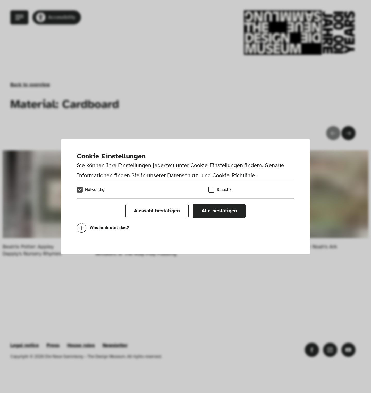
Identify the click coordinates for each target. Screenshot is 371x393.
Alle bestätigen (219, 211)
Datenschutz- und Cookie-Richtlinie (211, 175)
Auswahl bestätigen (157, 211)
